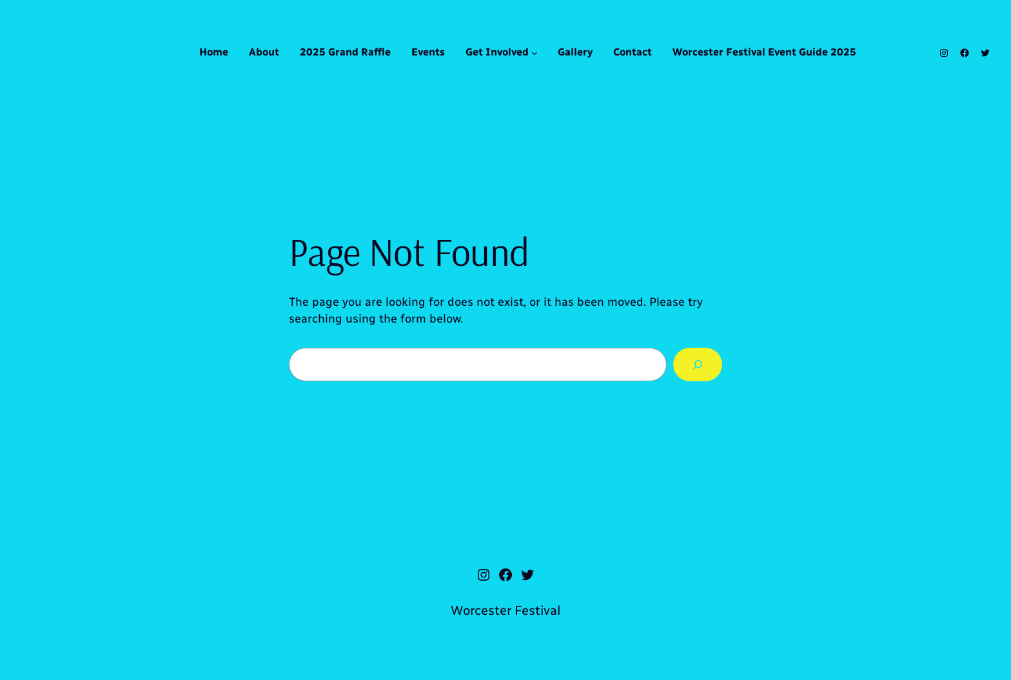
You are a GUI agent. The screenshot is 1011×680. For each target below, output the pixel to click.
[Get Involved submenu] (534, 53)
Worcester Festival (505, 610)
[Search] (697, 364)
